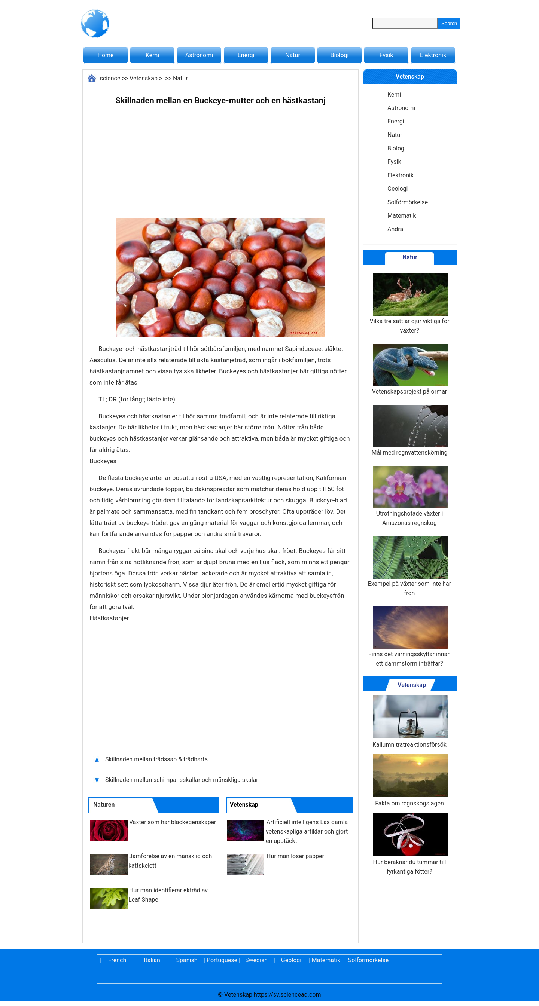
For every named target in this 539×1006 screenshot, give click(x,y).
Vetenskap (144, 78)
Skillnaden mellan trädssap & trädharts (157, 759)
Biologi (340, 55)
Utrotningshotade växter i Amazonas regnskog (409, 496)
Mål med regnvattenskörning (409, 430)
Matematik (401, 215)
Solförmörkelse (407, 202)
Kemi (152, 55)
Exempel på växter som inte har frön (409, 566)
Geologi (397, 188)
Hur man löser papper (295, 856)
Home (105, 55)
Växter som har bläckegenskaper (172, 822)
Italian (152, 960)
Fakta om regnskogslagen (409, 780)
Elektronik (433, 55)
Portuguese (222, 960)
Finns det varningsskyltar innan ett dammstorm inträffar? (409, 636)
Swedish (256, 960)
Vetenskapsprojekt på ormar (409, 369)
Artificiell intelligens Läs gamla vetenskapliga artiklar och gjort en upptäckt (307, 831)
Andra (395, 229)
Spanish (187, 960)
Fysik (386, 55)
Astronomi (199, 55)
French (117, 960)
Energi (246, 55)
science (110, 78)
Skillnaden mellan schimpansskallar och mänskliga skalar (181, 779)
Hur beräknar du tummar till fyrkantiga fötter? (409, 844)
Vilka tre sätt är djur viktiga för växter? (410, 303)
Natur (292, 55)
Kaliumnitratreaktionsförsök (409, 721)
